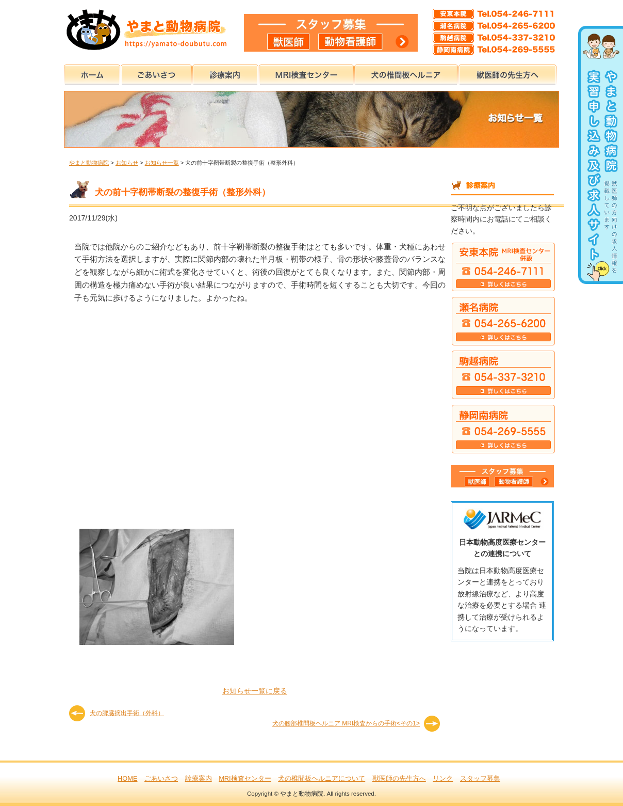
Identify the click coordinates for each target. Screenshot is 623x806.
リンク (443, 778)
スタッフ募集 (480, 778)
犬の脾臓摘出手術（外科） (127, 713)
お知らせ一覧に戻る (254, 691)
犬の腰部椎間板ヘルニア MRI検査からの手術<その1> (346, 723)
